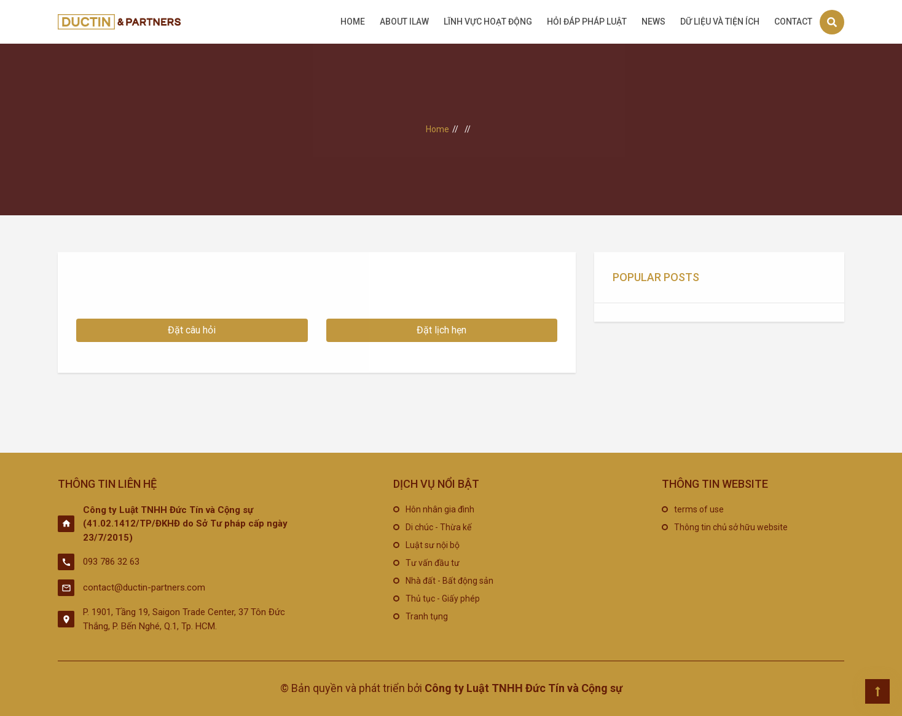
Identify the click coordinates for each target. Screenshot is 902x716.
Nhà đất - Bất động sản (449, 581)
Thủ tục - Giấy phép (443, 598)
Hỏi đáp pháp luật (587, 21)
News (653, 21)
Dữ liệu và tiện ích (719, 21)
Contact (793, 21)
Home (352, 21)
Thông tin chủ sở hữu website (731, 527)
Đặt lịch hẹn (441, 330)
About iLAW (404, 21)
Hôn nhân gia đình (440, 509)
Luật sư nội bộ (433, 545)
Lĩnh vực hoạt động (488, 21)
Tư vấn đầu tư (433, 563)
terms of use (699, 509)
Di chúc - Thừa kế (438, 527)
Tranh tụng (427, 616)
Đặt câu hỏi (192, 330)
